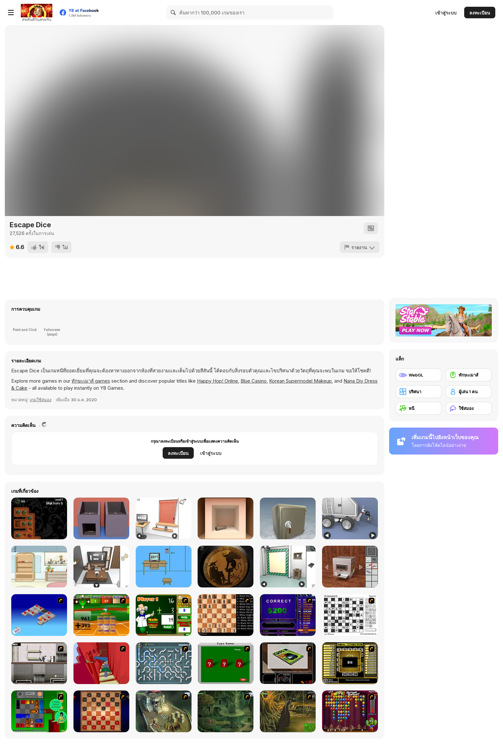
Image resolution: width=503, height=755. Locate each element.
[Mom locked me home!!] (164, 566)
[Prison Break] (39, 663)
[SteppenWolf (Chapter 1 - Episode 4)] (288, 711)
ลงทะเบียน (479, 12)
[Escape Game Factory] (101, 518)
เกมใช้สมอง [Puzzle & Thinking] (40, 399)
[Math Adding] (164, 615)
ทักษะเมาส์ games (91, 381)
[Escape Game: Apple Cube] (225, 518)
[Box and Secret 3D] (288, 518)
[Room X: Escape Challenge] (225, 566)
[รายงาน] (359, 247)
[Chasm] (101, 663)
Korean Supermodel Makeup (300, 381)
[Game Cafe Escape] (101, 566)
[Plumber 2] (164, 663)
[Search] (173, 12)
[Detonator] (39, 615)
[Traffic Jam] (39, 711)
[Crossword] (350, 615)
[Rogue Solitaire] (39, 518)
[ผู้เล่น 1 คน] (469, 391)
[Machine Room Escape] (288, 566)
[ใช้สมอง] (469, 408)
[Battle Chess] (225, 615)
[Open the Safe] (350, 566)
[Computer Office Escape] (164, 518)
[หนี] (419, 408)
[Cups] (225, 663)
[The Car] (288, 663)
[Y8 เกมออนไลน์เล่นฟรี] (37, 12)
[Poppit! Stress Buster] (350, 711)
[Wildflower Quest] (39, 566)
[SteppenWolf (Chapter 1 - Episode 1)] (164, 711)
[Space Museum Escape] (350, 518)
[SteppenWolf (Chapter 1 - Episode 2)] (225, 711)
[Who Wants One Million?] (288, 615)
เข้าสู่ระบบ (445, 12)
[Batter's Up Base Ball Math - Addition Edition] (101, 615)
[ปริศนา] (419, 391)
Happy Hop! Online (217, 381)
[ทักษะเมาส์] (469, 375)
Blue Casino (254, 381)
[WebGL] (419, 375)
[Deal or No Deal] (350, 663)
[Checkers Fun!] (101, 711)
